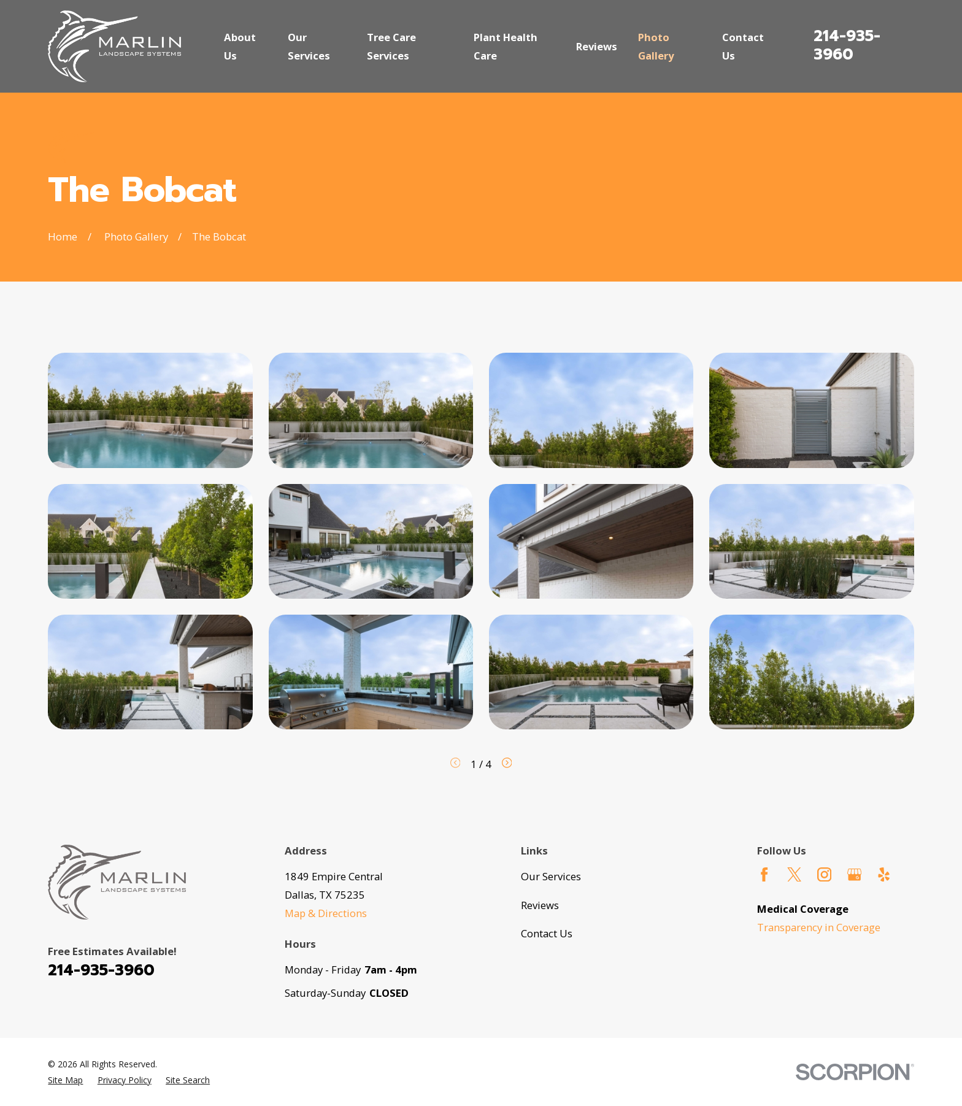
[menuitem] (65, 1080)
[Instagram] (824, 874)
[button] (150, 410)
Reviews (540, 905)
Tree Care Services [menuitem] (391, 46)
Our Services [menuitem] (309, 46)
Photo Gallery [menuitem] (656, 46)
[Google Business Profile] (854, 874)
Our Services (551, 876)
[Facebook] (764, 874)
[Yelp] (884, 874)
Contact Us (546, 933)
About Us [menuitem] (240, 46)
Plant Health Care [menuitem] (505, 46)
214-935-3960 (847, 45)
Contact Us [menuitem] (743, 46)
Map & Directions (326, 913)
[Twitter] (794, 874)
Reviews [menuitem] (596, 46)
